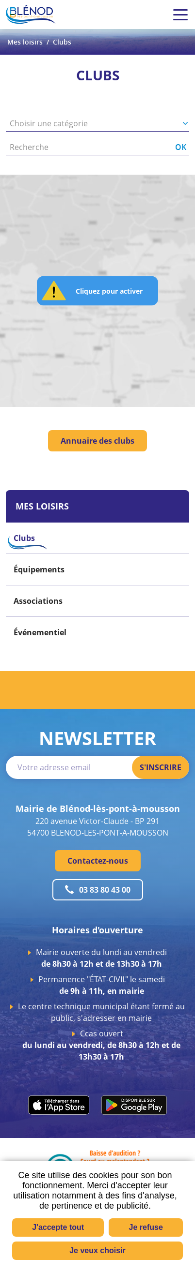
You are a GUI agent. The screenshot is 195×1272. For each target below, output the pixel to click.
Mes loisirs (25, 41)
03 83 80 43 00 (104, 889)
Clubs (62, 41)
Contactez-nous (97, 860)
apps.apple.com (59, 1105)
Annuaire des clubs (97, 440)
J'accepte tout (58, 1227)
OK (180, 147)
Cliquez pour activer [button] (109, 290)
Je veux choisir (97, 1250)
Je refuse (146, 1227)
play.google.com (134, 1105)
